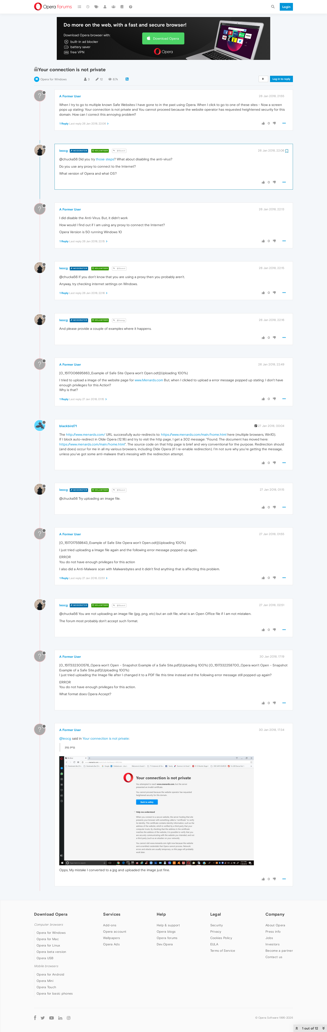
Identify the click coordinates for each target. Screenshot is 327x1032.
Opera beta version (51, 952)
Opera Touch (46, 987)
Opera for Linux (48, 945)
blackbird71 (68, 426)
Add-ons (109, 925)
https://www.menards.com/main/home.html (193, 434)
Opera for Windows (53, 79)
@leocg (119, 320)
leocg (63, 150)
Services (111, 914)
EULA (214, 944)
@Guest (119, 151)
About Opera (275, 925)
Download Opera (166, 38)
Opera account (114, 931)
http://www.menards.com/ (85, 434)
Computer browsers (48, 925)
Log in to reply (281, 79)
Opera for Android (50, 974)
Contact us (273, 957)
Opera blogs (166, 931)
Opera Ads (111, 944)
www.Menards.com (149, 380)
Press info (272, 931)
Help (161, 914)
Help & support (168, 925)
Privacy (215, 931)
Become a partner (279, 950)
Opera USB (45, 958)
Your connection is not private (106, 738)
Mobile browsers (46, 966)
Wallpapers (111, 938)
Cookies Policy (221, 938)
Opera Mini (45, 981)
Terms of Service (222, 950)
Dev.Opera (165, 944)
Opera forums (167, 938)
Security (216, 925)
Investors (272, 944)
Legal (215, 914)
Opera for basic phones (55, 993)
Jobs (269, 938)
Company (275, 914)
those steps (105, 159)
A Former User (70, 96)
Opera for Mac (48, 939)
